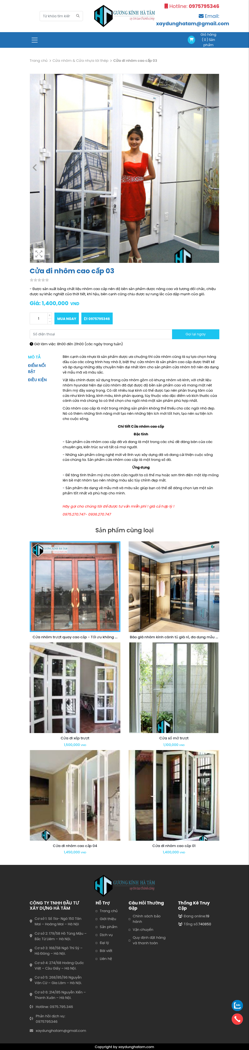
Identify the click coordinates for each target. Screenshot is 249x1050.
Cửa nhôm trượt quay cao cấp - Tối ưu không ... (75, 637)
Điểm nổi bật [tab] (37, 368)
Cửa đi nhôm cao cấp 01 (173, 845)
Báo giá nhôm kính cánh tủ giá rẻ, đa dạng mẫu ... (174, 637)
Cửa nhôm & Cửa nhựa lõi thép (80, 60)
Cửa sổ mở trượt (174, 738)
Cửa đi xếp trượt (75, 738)
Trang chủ (39, 60)
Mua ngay (66, 318)
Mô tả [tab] (34, 357)
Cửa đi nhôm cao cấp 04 (75, 845)
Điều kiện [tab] (37, 380)
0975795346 (97, 318)
